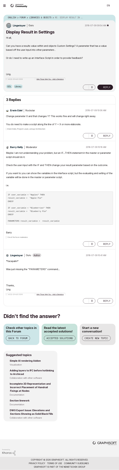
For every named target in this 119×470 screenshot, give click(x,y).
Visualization (16, 364)
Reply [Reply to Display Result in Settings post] (106, 87)
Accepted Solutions (59, 338)
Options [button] (111, 18)
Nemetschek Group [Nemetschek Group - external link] (74, 467)
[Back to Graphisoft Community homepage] (19, 5)
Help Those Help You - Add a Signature (50, 79)
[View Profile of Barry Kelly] (16, 147)
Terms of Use (54, 463)
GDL (9, 86)
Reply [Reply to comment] (106, 135)
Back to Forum (18, 338)
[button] (86, 87)
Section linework (19, 400)
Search (99, 5)
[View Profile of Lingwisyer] (19, 25)
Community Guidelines (76, 463)
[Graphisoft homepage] (105, 443)
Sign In (114, 5)
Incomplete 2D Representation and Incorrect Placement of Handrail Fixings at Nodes (30, 387)
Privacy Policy (37, 463)
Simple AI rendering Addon (25, 360)
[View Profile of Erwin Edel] (16, 110)
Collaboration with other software (26, 378)
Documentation (17, 394)
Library (18, 86)
